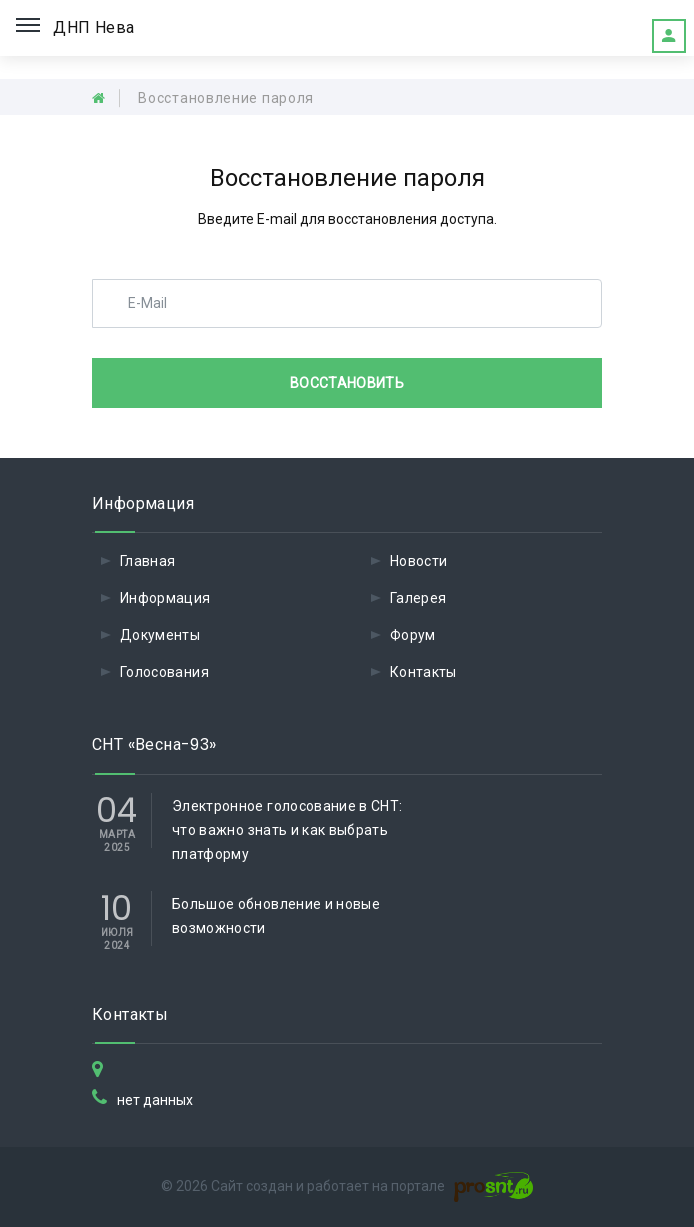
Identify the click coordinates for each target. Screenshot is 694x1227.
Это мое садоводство (669, 36)
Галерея (418, 598)
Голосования (164, 672)
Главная (147, 561)
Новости (418, 561)
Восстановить (347, 383)
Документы (160, 635)
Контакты (423, 672)
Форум (413, 635)
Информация (165, 598)
